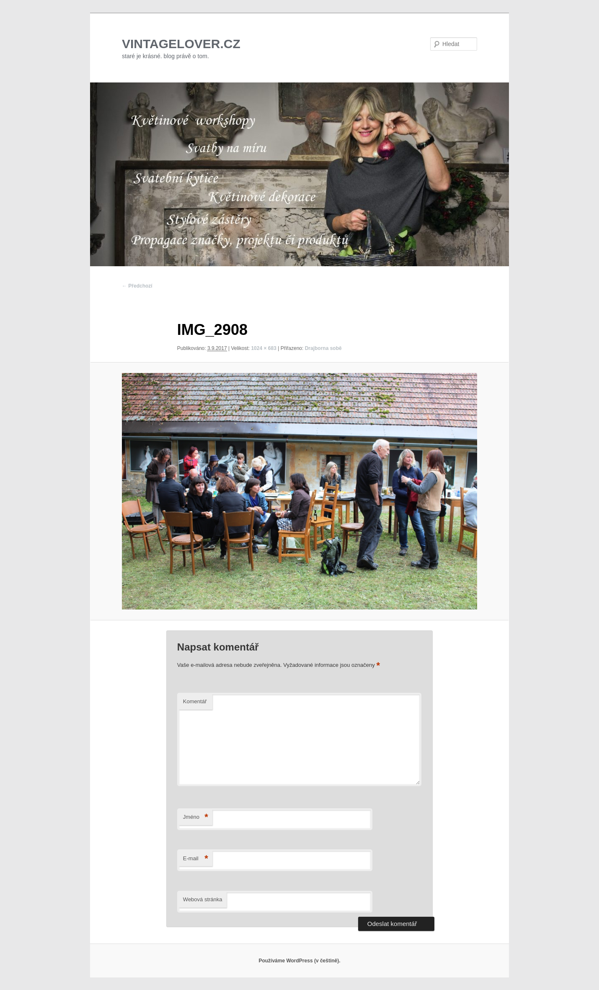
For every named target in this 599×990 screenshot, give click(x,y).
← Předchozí (137, 286)
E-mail (195, 859)
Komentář (195, 701)
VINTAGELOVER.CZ (181, 44)
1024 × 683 (263, 348)
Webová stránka (202, 899)
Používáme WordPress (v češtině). (299, 961)
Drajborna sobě (323, 348)
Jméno (195, 817)
